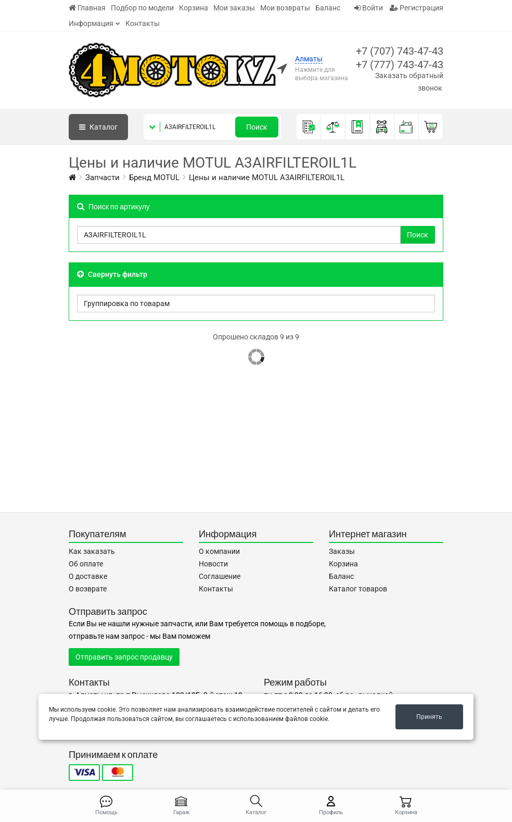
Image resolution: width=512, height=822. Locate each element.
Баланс (327, 8)
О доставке (88, 576)
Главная (87, 8)
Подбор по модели (142, 8)
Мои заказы (234, 8)
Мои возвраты (285, 8)
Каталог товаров (358, 589)
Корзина (193, 8)
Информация (91, 23)
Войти (368, 8)
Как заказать (92, 551)
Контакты (142, 23)
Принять (429, 716)
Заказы (342, 551)
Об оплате (86, 564)
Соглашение (219, 576)
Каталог (98, 127)
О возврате (88, 589)
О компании (219, 551)
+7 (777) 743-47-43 (399, 64)
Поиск (256, 127)
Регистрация (416, 8)
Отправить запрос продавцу (124, 657)
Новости (213, 564)
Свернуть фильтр (112, 274)
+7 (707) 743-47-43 (399, 51)
